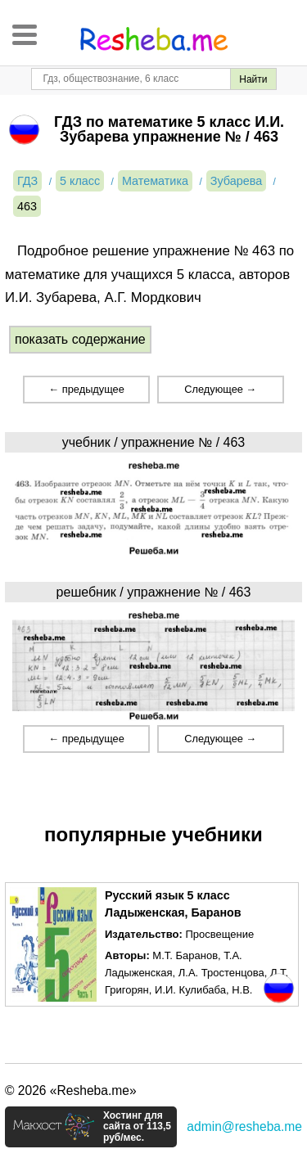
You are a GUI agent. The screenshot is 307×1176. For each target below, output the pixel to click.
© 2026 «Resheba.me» (71, 1090)
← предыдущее (86, 389)
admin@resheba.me (244, 1126)
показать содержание (80, 339)
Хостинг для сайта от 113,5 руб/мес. (137, 1127)
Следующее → (220, 389)
